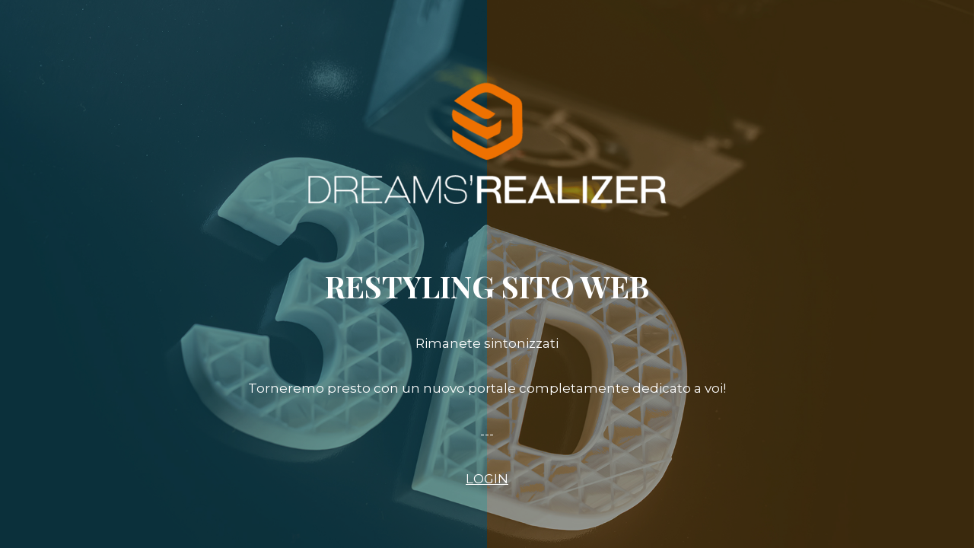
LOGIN (487, 478)
